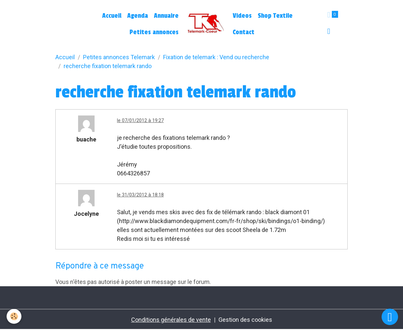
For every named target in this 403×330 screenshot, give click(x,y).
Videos (242, 16)
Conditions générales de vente (171, 319)
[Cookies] (14, 316)
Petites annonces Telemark (119, 57)
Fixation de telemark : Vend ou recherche (216, 57)
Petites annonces (154, 32)
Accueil (111, 16)
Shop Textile (275, 16)
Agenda (137, 16)
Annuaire (166, 16)
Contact (243, 32)
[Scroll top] (390, 317)
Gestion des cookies (245, 319)
